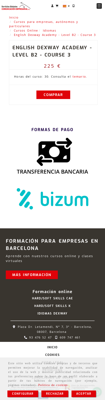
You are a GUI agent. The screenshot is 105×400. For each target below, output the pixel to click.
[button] (52, 6)
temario (79, 76)
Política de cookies (53, 385)
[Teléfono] (37, 337)
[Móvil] (73, 6)
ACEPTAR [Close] (83, 394)
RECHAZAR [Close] (55, 394)
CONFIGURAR (23, 394)
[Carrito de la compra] (57, 6)
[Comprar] (53, 94)
